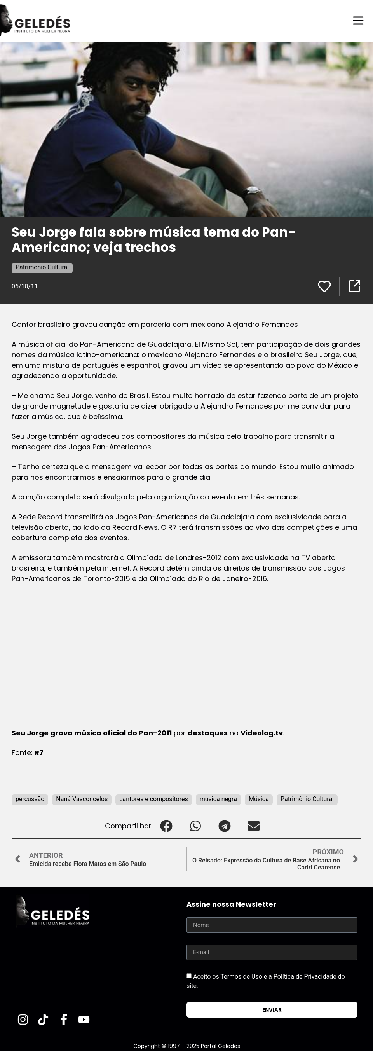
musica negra (218, 798)
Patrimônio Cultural (42, 267)
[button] (166, 825)
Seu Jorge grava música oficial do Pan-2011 (92, 732)
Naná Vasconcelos (82, 798)
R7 (39, 752)
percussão (30, 798)
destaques (208, 732)
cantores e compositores (153, 798)
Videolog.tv (262, 732)
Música (259, 798)
